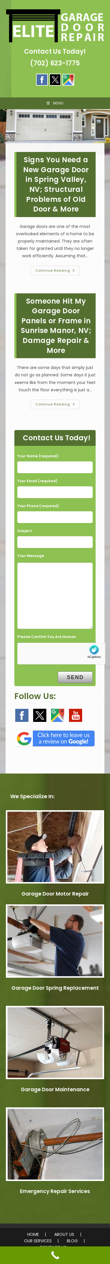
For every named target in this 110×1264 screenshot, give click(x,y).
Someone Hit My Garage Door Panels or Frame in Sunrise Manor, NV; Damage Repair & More (56, 325)
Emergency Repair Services (55, 1191)
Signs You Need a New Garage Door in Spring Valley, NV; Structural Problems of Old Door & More (56, 184)
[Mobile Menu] (55, 103)
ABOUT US (64, 1234)
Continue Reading (57, 271)
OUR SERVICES (38, 1241)
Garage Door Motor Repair (55, 893)
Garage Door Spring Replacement (55, 987)
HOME (33, 1234)
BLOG (72, 1241)
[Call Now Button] (55, 1255)
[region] (55, 126)
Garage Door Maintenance (55, 1089)
